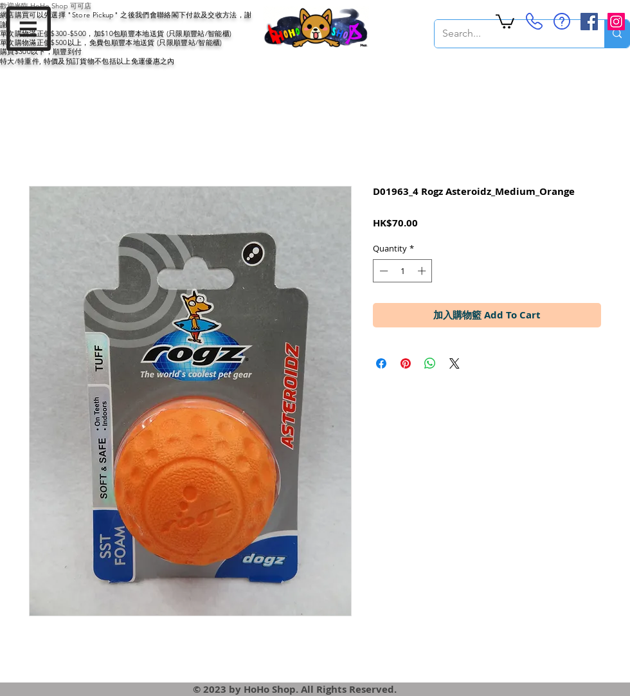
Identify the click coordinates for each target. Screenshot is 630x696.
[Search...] (509, 34)
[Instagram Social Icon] (616, 21)
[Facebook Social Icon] (589, 21)
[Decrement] (382, 271)
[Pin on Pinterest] (405, 363)
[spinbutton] (402, 271)
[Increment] (423, 271)
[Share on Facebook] (381, 363)
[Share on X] (454, 363)
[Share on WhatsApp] (430, 363)
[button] (28, 28)
